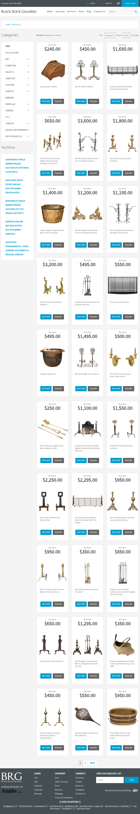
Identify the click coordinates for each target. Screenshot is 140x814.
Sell (36, 782)
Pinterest (79, 786)
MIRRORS (9, 98)
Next (92, 762)
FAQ (57, 778)
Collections (11, 53)
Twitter (78, 782)
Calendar (38, 790)
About (50, 11)
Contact (4, 3)
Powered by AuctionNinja (118, 790)
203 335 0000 (15, 3)
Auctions (60, 11)
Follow (58, 101)
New (7, 46)
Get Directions (25, 806)
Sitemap (38, 794)
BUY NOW (46, 101)
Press (57, 786)
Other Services (61, 782)
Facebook (79, 778)
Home (7, 24)
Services (71, 11)
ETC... (8, 117)
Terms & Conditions (64, 797)
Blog (89, 11)
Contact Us (99, 11)
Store (81, 11)
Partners (58, 790)
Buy (36, 778)
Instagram (79, 790)
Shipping (59, 794)
